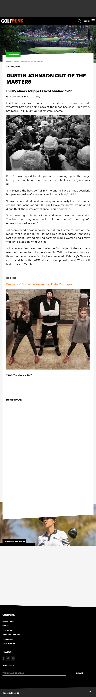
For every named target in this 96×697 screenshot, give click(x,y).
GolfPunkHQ (14, 693)
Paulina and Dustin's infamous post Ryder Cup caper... (40, 284)
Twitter (8, 658)
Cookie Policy (8, 639)
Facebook (3, 658)
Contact (5, 625)
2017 (29, 375)
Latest (9, 61)
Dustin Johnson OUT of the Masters (28, 61)
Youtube (13, 658)
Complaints (7, 630)
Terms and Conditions (11, 634)
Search (80, 21)
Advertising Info (9, 643)
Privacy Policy (8, 621)
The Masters (19, 375)
